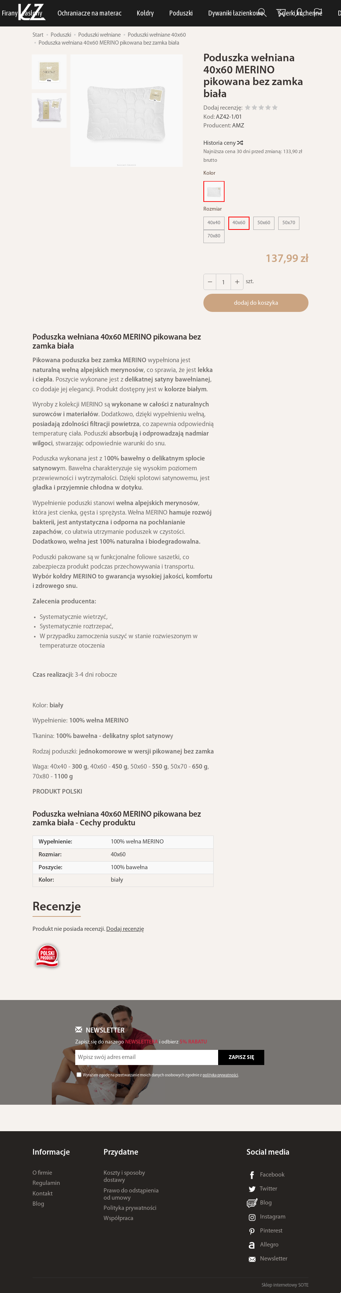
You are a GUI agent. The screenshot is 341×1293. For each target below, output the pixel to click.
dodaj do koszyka (256, 303)
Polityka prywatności (130, 1208)
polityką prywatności (220, 1075)
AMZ (238, 126)
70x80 (214, 236)
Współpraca (118, 1218)
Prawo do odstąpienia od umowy (131, 1194)
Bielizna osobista (195, 13)
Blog (38, 1204)
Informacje (51, 1153)
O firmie (42, 1173)
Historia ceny (222, 143)
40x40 (214, 222)
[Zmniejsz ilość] (237, 282)
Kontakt (43, 1194)
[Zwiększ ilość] (209, 282)
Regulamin (46, 1183)
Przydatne (121, 1153)
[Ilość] (223, 282)
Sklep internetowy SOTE (285, 1285)
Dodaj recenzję (125, 929)
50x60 (263, 222)
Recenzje (57, 907)
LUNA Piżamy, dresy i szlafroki (118, 13)
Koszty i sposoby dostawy (124, 1176)
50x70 (288, 222)
